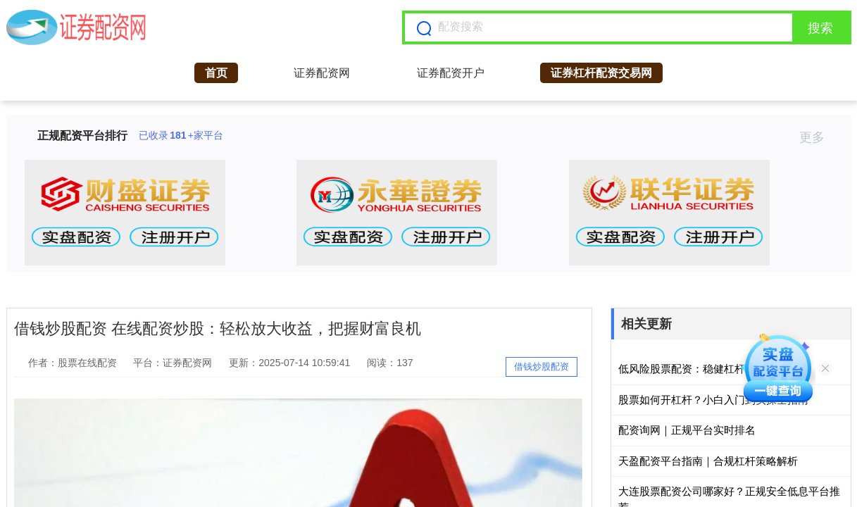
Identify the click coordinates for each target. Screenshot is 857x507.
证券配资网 (322, 73)
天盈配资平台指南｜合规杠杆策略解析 (708, 461)
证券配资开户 (450, 73)
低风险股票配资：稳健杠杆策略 (692, 369)
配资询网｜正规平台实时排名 (687, 430)
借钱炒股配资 (541, 366)
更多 (818, 137)
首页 (216, 73)
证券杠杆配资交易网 (601, 73)
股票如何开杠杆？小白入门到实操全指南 (713, 400)
